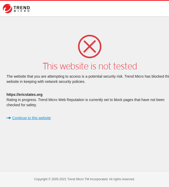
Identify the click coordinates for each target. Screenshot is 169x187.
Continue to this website (31, 118)
